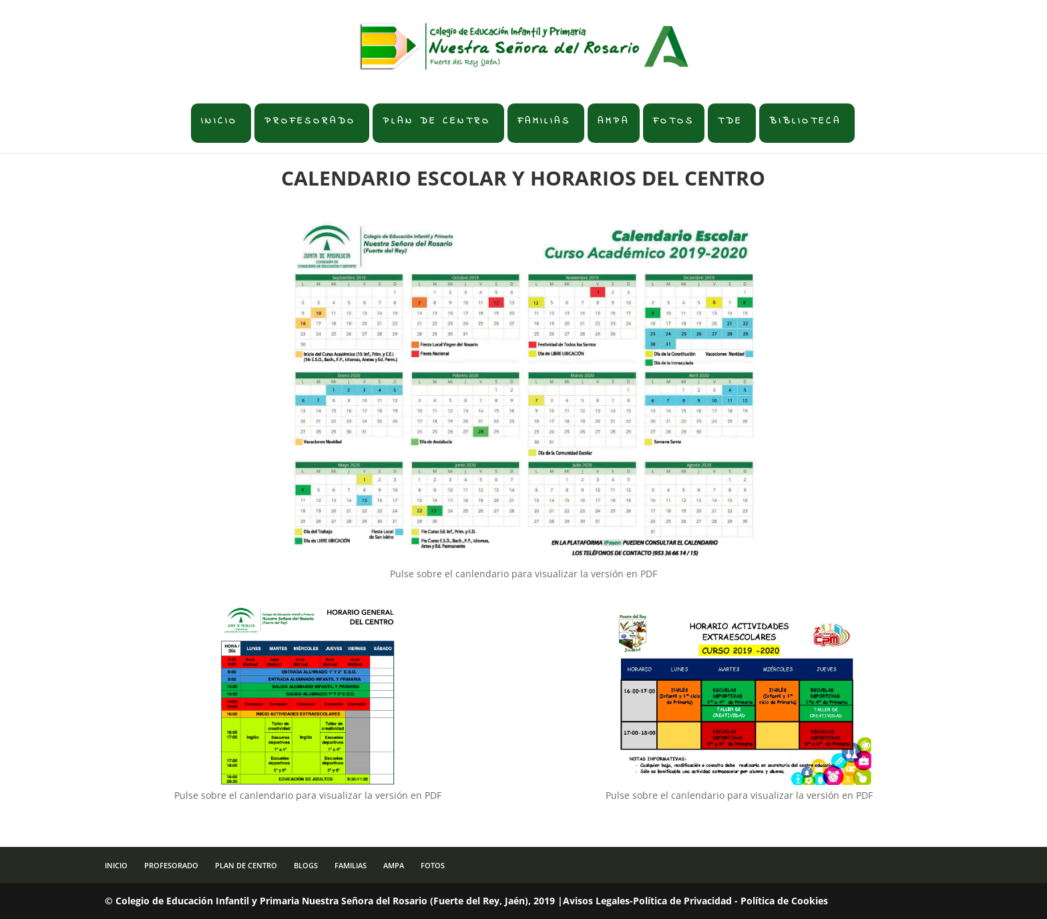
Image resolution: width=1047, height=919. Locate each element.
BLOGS (306, 865)
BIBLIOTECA (805, 121)
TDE (730, 121)
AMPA (614, 121)
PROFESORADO (310, 121)
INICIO (219, 121)
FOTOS (673, 121)
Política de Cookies (784, 900)
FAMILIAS (544, 121)
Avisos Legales (596, 900)
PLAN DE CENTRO (437, 121)
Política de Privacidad (682, 900)
